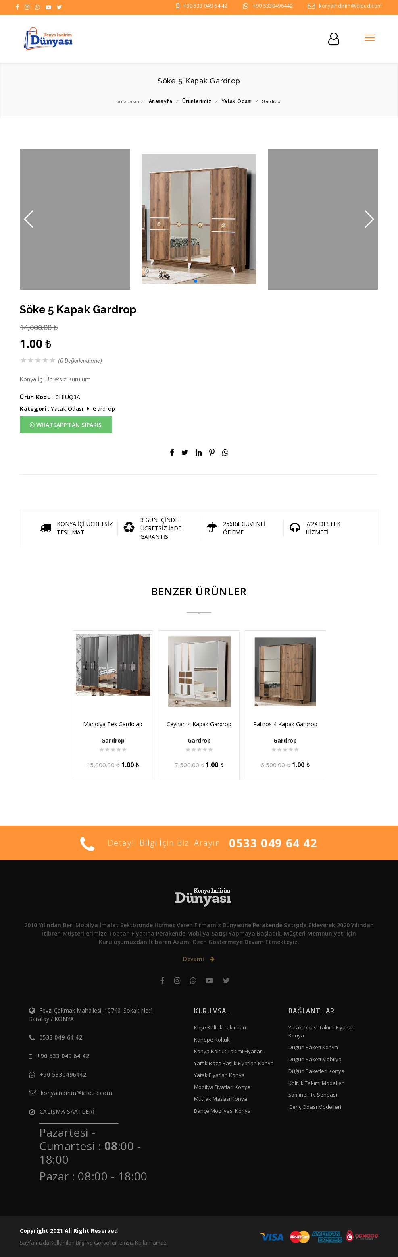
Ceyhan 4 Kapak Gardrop (199, 724)
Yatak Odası (67, 408)
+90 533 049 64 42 (205, 5)
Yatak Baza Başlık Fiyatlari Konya (234, 1063)
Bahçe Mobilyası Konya (222, 1110)
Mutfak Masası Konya (220, 1098)
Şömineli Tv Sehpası (312, 1094)
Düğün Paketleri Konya (316, 1071)
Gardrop (104, 408)
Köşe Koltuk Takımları (220, 1027)
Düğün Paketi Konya (313, 1047)
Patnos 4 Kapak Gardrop (285, 724)
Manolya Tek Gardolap (112, 724)
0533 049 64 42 (273, 843)
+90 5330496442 (273, 5)
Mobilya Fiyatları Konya (222, 1087)
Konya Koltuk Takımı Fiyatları (228, 1051)
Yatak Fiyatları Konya (219, 1075)
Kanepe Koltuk (212, 1039)
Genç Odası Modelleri (314, 1106)
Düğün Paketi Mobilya (315, 1059)
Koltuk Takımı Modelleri (316, 1083)
